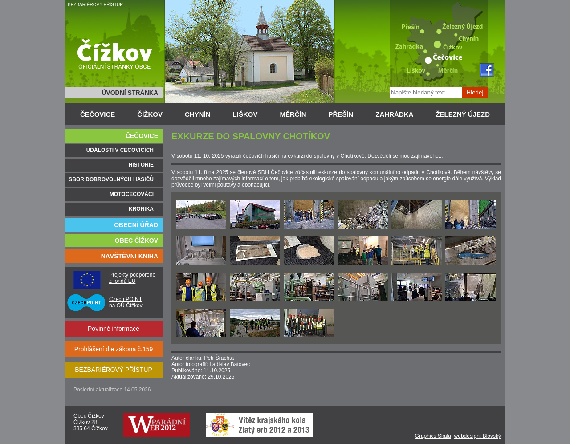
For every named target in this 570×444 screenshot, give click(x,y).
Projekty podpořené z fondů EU (132, 278)
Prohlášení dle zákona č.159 (113, 349)
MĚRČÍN (293, 114)
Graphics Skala (433, 436)
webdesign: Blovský (477, 436)
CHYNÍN (198, 114)
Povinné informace (113, 328)
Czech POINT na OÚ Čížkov (125, 302)
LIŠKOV (245, 114)
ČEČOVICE (97, 114)
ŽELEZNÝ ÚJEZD (463, 114)
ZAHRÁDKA (394, 114)
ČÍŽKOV (150, 114)
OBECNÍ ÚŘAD (136, 224)
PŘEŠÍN (341, 114)
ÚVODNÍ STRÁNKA (130, 92)
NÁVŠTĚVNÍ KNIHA (129, 256)
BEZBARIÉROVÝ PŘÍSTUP (95, 4)
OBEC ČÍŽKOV (136, 240)
